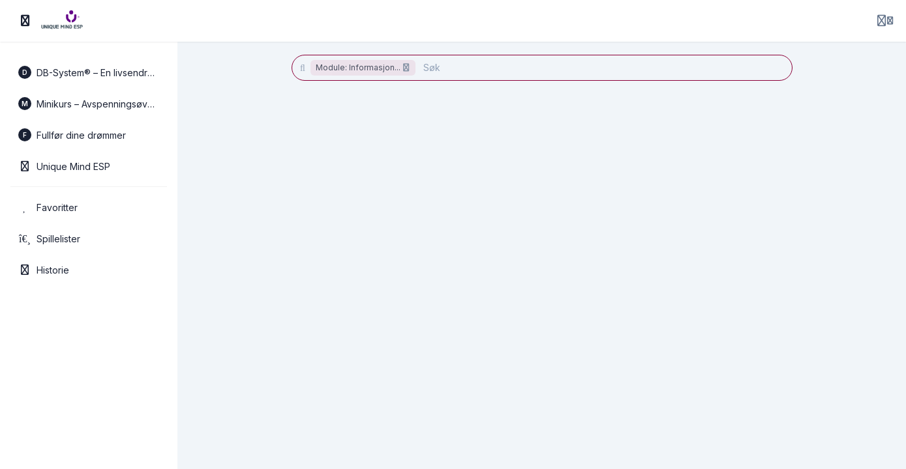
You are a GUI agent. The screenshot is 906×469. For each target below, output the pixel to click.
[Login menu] (885, 20)
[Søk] (599, 67)
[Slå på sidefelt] (25, 20)
